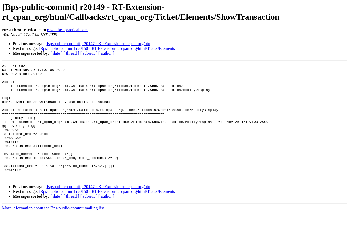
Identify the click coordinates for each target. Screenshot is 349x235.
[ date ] (56, 53)
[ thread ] (71, 53)
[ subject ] (88, 53)
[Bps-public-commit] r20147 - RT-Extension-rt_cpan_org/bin (98, 43)
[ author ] (106, 53)
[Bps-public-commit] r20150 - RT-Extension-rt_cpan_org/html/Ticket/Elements (107, 48)
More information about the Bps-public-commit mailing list (53, 230)
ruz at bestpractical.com (67, 29)
